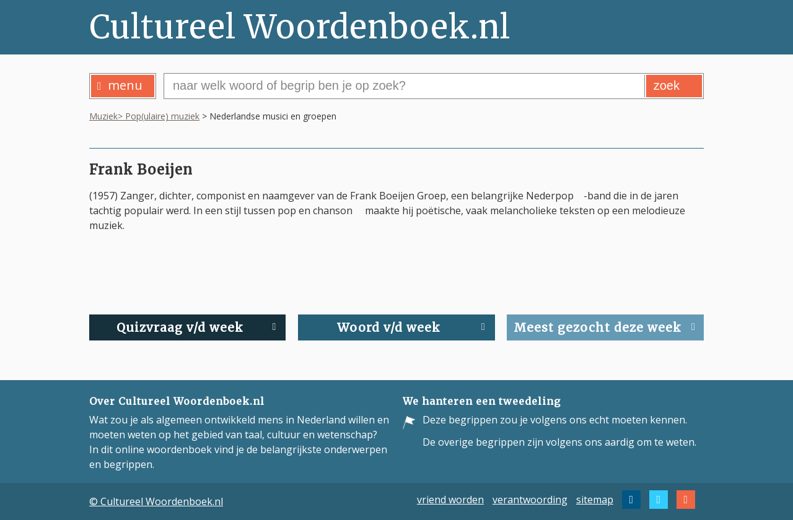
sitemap (594, 499)
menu (119, 85)
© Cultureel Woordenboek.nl (156, 501)
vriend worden (450, 499)
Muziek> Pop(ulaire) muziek (144, 116)
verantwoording (530, 499)
